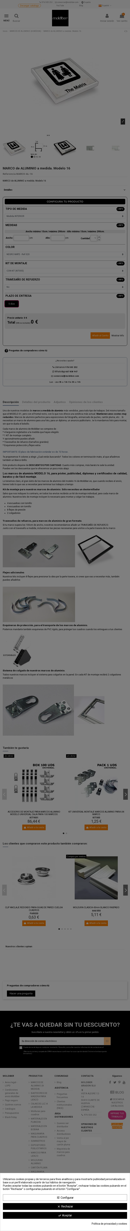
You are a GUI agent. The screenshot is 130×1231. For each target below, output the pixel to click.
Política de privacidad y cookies (109, 1223)
